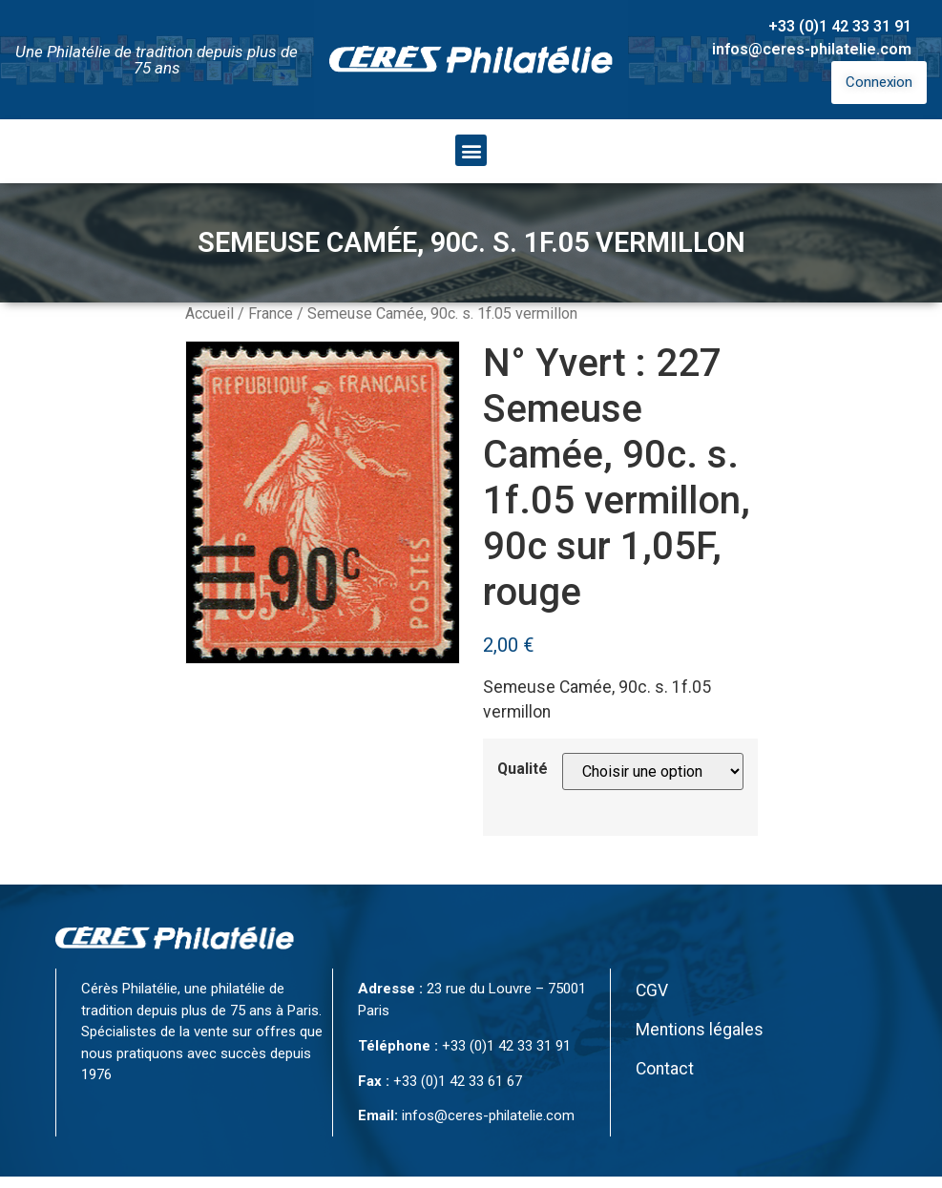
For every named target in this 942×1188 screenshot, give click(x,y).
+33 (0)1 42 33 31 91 (839, 26)
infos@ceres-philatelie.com (811, 49)
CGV (652, 990)
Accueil (209, 313)
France (270, 313)
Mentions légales (700, 1029)
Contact (665, 1068)
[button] (471, 150)
